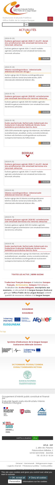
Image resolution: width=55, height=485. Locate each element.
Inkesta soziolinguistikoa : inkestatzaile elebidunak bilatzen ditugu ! (23, 70)
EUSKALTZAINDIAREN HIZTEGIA (27, 367)
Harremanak (29, 463)
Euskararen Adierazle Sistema (27, 344)
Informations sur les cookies (35, 481)
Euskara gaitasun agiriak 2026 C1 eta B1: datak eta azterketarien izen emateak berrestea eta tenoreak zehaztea (26, 43)
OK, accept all (17, 478)
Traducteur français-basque (17, 282)
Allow (35, 438)
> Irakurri (45, 59)
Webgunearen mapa (44, 463)
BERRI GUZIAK (37, 274)
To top (3, 331)
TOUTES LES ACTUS (20, 274)
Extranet (19, 463)
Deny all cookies (37, 478)
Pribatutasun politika (31, 466)
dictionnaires (22, 285)
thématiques (38, 285)
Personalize (14, 481)
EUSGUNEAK (27, 309)
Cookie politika (46, 466)
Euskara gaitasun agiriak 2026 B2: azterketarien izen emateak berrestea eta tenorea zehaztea (27, 97)
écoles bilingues (26, 287)
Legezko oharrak (14, 466)
